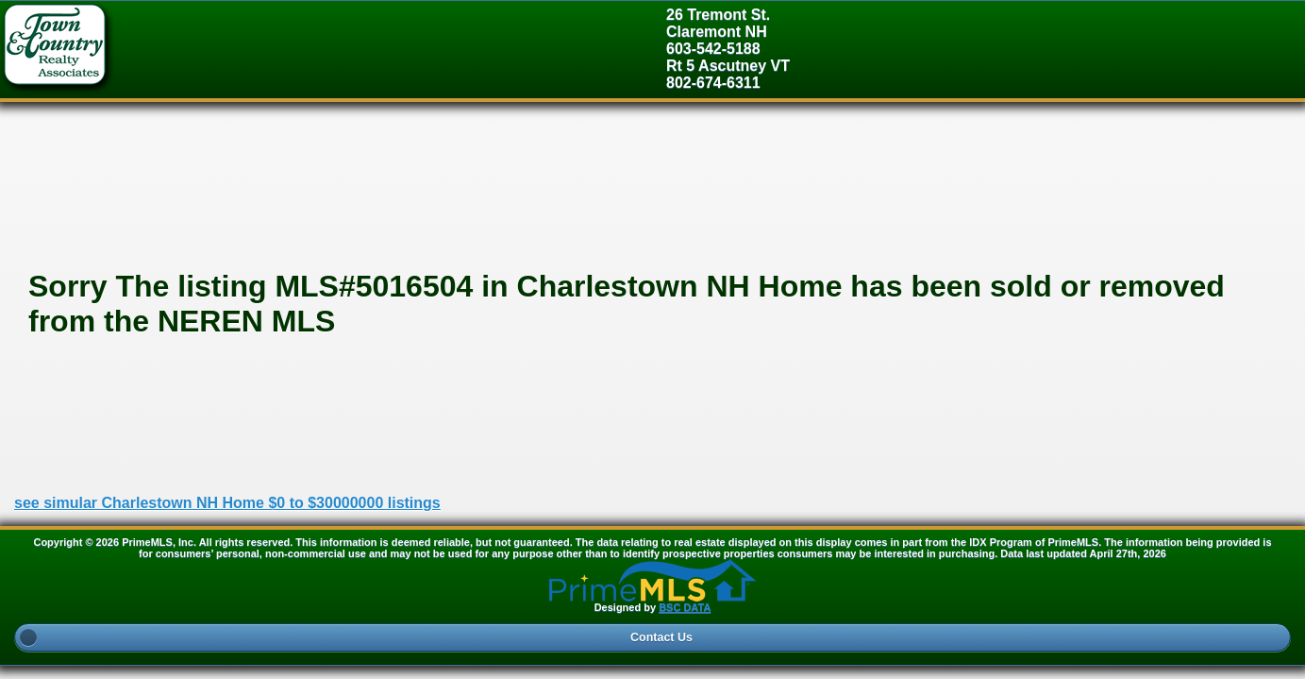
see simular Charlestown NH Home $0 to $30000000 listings (227, 503)
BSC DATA (685, 607)
